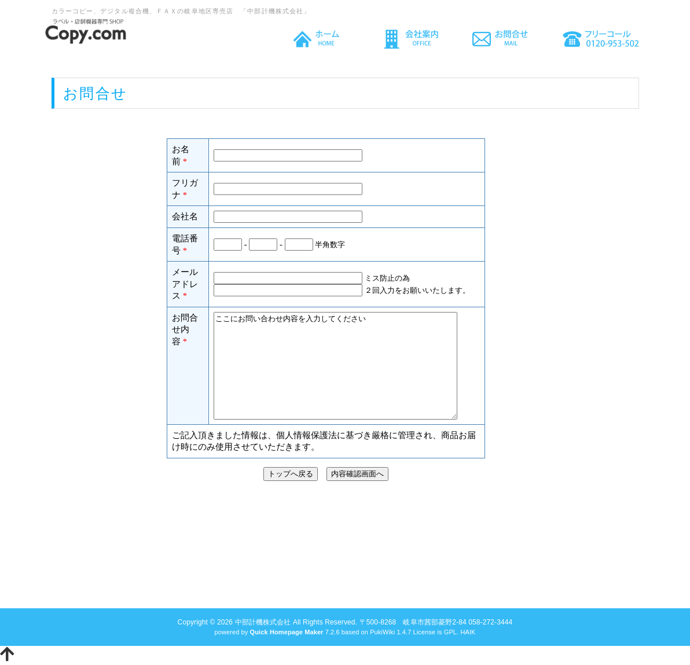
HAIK (467, 632)
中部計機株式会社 (263, 622)
